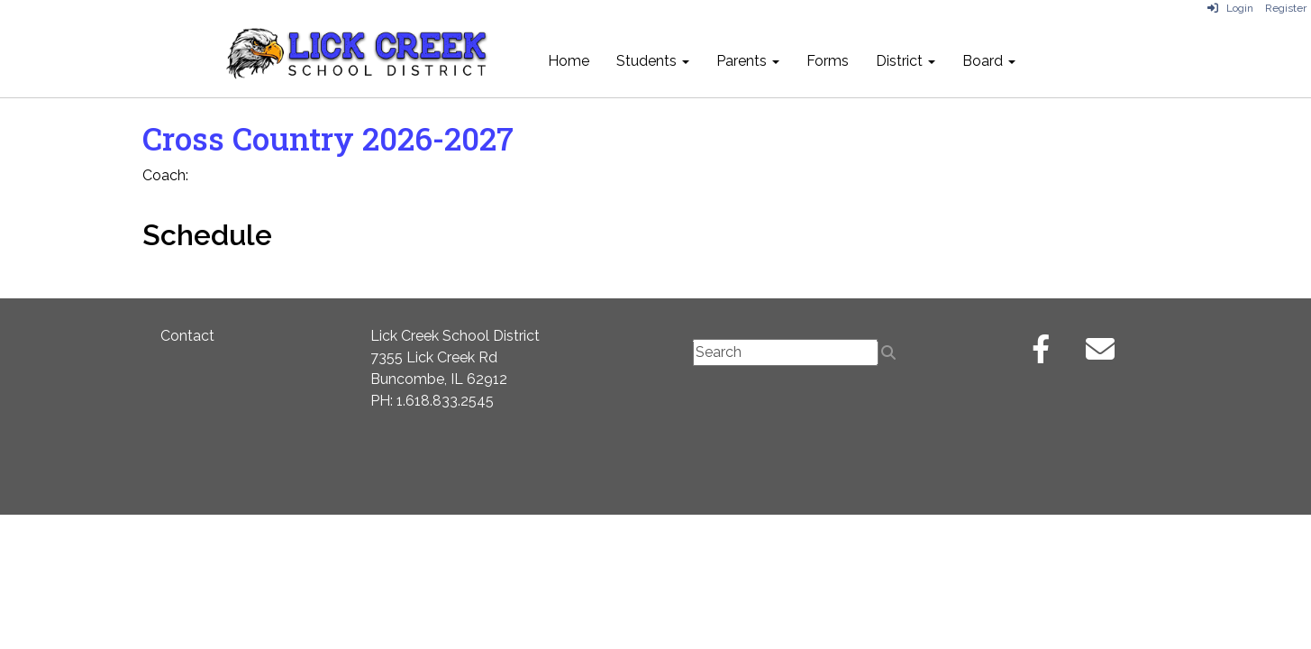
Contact (187, 335)
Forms (827, 60)
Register (1285, 8)
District (905, 60)
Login (1230, 8)
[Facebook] (1041, 354)
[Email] (1100, 354)
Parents (747, 60)
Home (568, 60)
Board (988, 60)
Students (652, 60)
